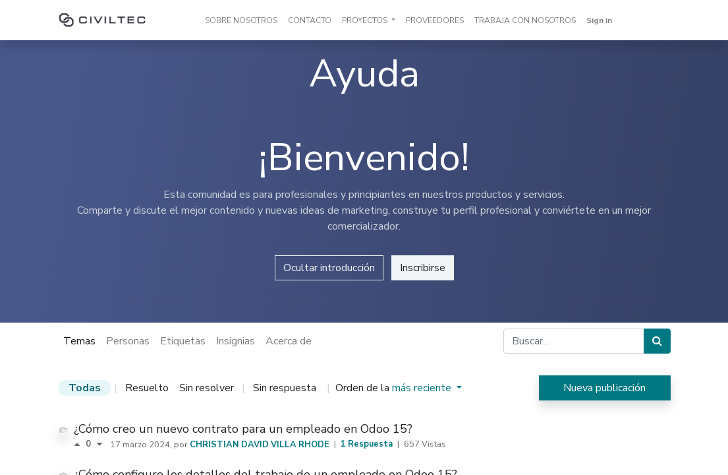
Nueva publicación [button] (604, 388)
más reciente (423, 388)
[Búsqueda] (657, 341)
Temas (79, 341)
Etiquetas (183, 341)
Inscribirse (422, 268)
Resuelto (147, 388)
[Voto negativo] (99, 444)
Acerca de (289, 341)
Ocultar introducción (329, 268)
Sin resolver (206, 388)
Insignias (235, 341)
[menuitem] (241, 20)
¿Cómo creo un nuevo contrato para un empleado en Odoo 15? (243, 429)
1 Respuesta (368, 444)
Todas (85, 388)
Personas (128, 341)
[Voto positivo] (80, 444)
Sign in (599, 20)
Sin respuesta (284, 388)
